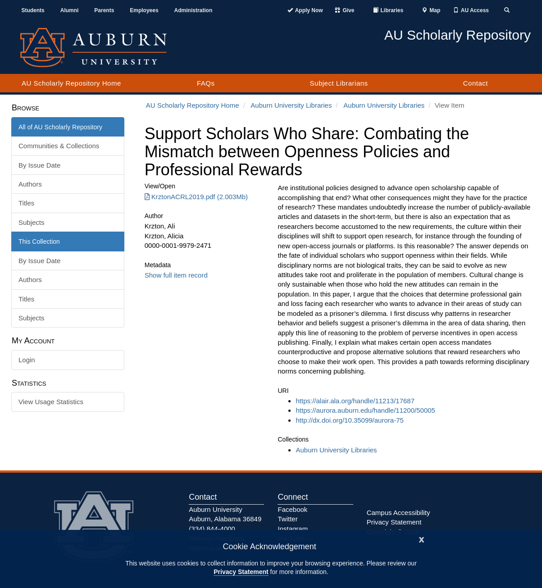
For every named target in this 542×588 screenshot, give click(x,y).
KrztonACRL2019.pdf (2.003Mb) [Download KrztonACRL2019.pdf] (196, 197)
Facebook (292, 509)
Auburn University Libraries (291, 105)
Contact (475, 83)
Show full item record (176, 275)
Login (26, 360)
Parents (104, 10)
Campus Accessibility (398, 512)
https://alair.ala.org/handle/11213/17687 (355, 401)
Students (32, 10)
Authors (30, 184)
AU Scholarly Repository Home (71, 83)
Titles (26, 203)
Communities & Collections (58, 146)
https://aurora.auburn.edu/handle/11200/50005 (365, 410)
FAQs (206, 83)
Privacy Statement (241, 571)
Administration (193, 10)
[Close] (421, 538)
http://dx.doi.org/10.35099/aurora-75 (349, 420)
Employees (144, 10)
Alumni (69, 10)
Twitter (287, 519)
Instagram (293, 529)
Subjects (31, 222)
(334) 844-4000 (212, 529)
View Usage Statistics (50, 402)
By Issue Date (39, 165)
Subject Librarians (339, 83)
